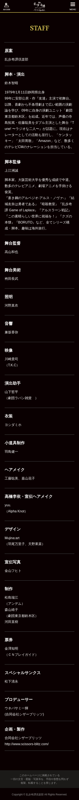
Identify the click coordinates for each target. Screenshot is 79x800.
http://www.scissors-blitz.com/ (27, 744)
